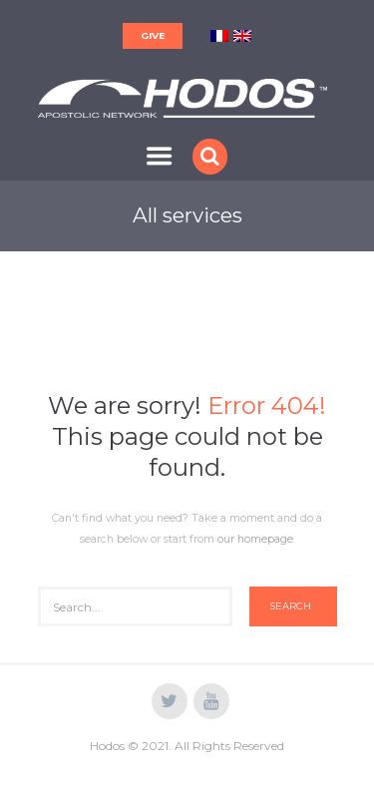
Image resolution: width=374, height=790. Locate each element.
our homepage (255, 539)
